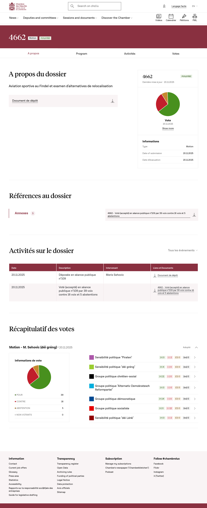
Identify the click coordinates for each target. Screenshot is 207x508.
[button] (143, 357)
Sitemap (61, 492)
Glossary (13, 472)
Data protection (65, 484)
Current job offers (18, 467)
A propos (33, 53)
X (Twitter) (159, 476)
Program (81, 54)
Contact (13, 463)
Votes (175, 54)
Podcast (109, 472)
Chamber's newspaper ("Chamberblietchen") (127, 467)
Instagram (159, 472)
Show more (168, 128)
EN (193, 6)
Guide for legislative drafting (23, 495)
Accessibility (15, 484)
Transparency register (67, 463)
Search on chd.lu (88, 6)
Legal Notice (63, 480)
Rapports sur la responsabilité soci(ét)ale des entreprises (31, 489)
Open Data (62, 467)
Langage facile (179, 6)
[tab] (47, 213)
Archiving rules (64, 472)
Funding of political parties (70, 476)
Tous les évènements (181, 250)
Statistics (13, 480)
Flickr (156, 467)
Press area (14, 476)
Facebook (158, 463)
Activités (129, 54)
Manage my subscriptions (118, 463)
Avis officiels (63, 488)
